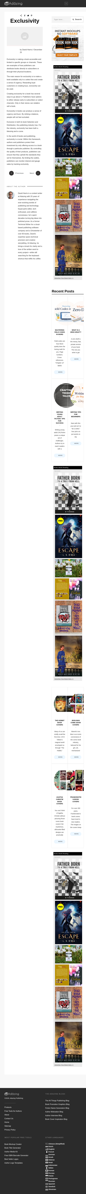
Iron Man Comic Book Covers (76, 725)
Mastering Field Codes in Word (60, 338)
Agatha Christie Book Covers (60, 806)
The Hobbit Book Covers (60, 725)
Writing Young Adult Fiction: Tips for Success (60, 420)
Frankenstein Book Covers (76, 806)
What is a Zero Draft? (76, 338)
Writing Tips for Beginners (76, 420)
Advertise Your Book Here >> (64, 278)
